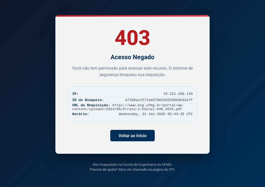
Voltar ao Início (132, 135)
